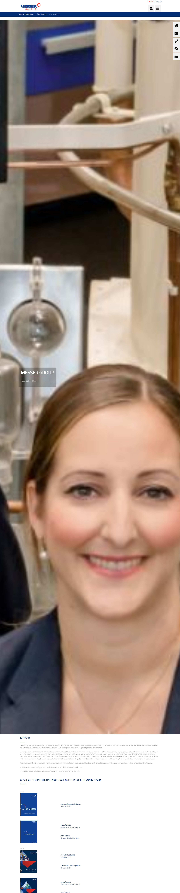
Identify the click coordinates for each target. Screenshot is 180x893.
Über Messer (41, 14)
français (159, 1)
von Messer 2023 (68, 856)
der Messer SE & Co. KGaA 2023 (70, 883)
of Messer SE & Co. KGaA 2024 (70, 837)
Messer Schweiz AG (26, 14)
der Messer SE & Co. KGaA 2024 (70, 826)
